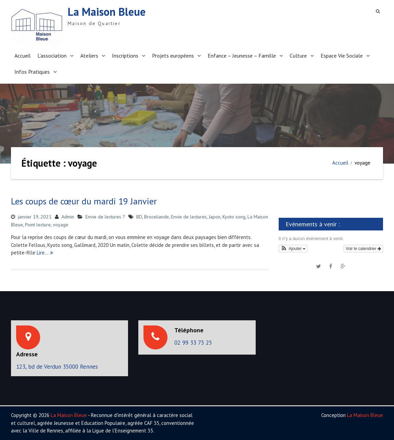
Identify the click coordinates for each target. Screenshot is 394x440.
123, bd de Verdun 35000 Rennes (57, 366)
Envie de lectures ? (105, 217)
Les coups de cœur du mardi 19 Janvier (84, 201)
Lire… (42, 252)
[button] (293, 248)
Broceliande (156, 217)
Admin (67, 217)
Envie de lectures (189, 217)
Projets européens (173, 55)
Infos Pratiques (32, 71)
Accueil (22, 55)
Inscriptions (125, 55)
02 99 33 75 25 (193, 342)
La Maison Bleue (107, 11)
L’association (52, 55)
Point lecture (38, 225)
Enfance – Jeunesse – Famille (242, 55)
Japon (214, 217)
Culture (298, 55)
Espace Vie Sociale (342, 55)
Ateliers (89, 55)
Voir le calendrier (363, 248)
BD (139, 217)
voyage (60, 225)
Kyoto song (233, 217)
